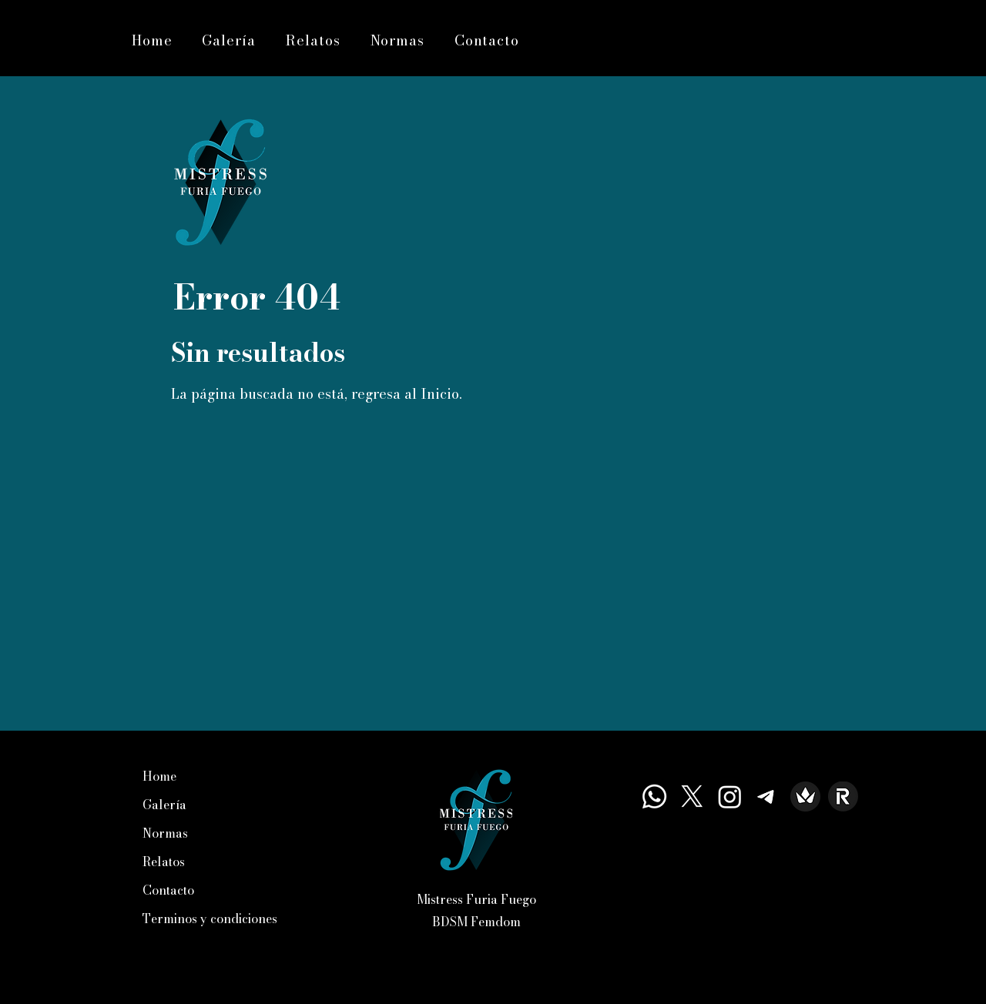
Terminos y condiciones (210, 918)
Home (159, 776)
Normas (165, 833)
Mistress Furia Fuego (476, 899)
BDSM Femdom (476, 921)
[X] (692, 796)
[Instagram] (730, 796)
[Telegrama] (768, 796)
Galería (164, 804)
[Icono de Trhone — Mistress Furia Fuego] (805, 796)
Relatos (164, 861)
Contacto (168, 890)
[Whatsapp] (654, 796)
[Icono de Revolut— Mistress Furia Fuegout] (843, 796)
